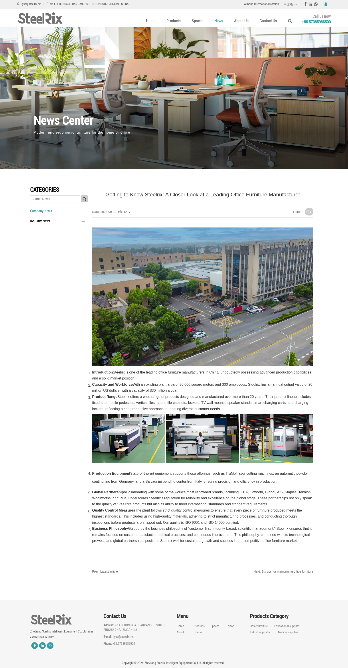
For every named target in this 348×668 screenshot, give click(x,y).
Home (150, 20)
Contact (198, 632)
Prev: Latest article (105, 571)
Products (173, 20)
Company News (41, 211)
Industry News (40, 221)
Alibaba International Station (261, 4)
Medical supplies (288, 632)
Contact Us (268, 20)
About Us (241, 20)
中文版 (290, 4)
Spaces (197, 20)
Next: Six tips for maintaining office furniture (283, 571)
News (218, 20)
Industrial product (260, 632)
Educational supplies (286, 626)
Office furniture (259, 626)
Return (303, 211)
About (180, 632)
